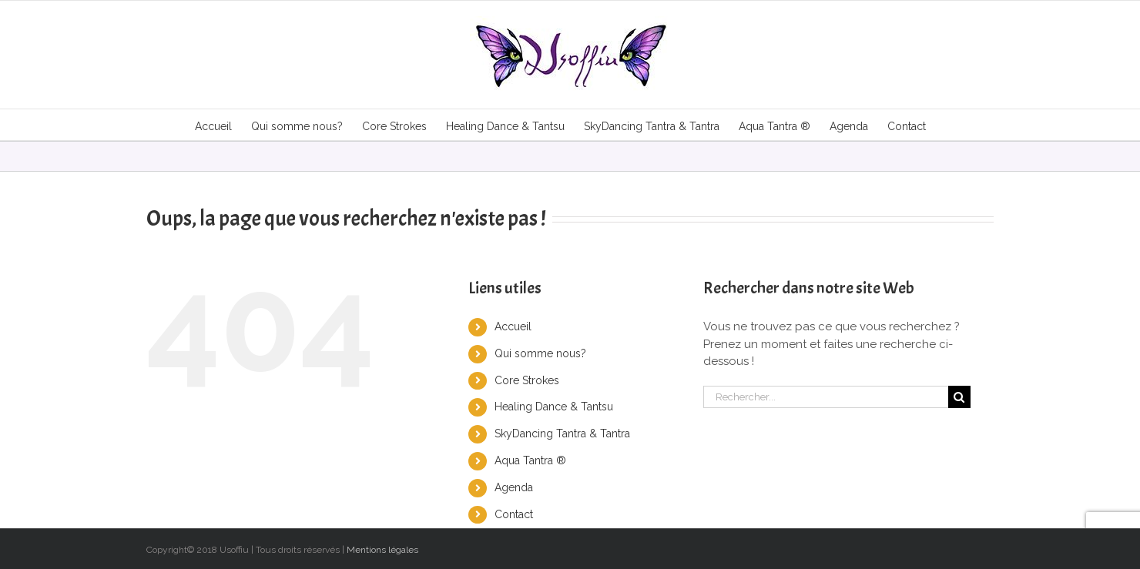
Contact (514, 514)
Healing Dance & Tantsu (554, 406)
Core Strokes (527, 380)
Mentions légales (382, 549)
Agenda (514, 487)
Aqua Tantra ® (530, 460)
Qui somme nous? (540, 353)
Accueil (513, 326)
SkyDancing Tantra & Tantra (562, 433)
